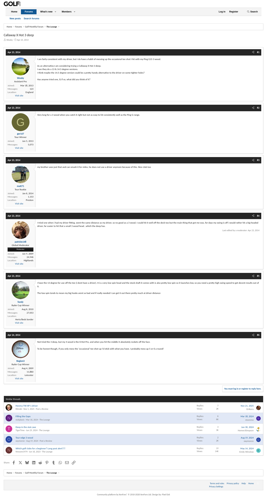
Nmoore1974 (21, 451)
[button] (55, 11)
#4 (258, 215)
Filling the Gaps (23, 416)
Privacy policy (233, 483)
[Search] (252, 11)
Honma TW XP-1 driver (27, 405)
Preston (29, 200)
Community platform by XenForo (124, 494)
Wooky (9, 40)
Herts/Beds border (24, 319)
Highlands (28, 260)
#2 (258, 107)
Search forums (31, 18)
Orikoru (250, 409)
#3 (258, 160)
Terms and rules (217, 483)
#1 (258, 52)
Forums (29, 11)
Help (244, 483)
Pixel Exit (166, 494)
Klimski (19, 409)
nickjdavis (20, 419)
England (29, 92)
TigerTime (20, 430)
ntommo (249, 419)
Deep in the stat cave (26, 427)
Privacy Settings (216, 486)
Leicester (29, 375)
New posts (15, 18)
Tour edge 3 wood (24, 437)
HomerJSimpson (246, 430)
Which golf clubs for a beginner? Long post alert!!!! (40, 448)
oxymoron (20, 441)
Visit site (19, 95)
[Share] (253, 52)
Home (14, 11)
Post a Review (42, 409)
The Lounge (44, 419)
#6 (258, 335)
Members (67, 11)
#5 (258, 276)
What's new (46, 11)
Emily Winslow (246, 451)
